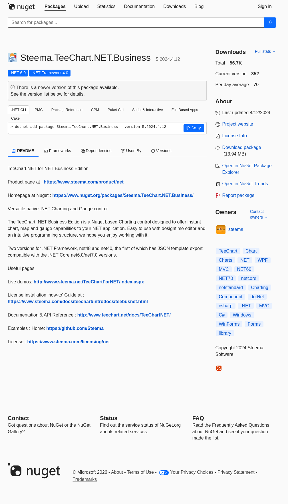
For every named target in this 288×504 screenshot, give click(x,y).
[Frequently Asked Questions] (198, 418)
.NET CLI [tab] (18, 110)
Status (108, 418)
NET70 (226, 278)
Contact (18, 418)
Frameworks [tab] (57, 151)
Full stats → (265, 51)
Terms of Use (140, 472)
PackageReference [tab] (66, 110)
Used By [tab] (131, 151)
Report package (238, 195)
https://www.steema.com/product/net (83, 182)
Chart (251, 251)
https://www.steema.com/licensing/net (68, 341)
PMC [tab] (39, 110)
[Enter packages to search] (136, 22)
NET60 (244, 269)
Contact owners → (259, 214)
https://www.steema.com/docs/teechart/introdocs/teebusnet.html (78, 301)
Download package (241, 147)
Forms (254, 324)
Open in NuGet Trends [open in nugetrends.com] (245, 183)
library (225, 333)
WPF (263, 260)
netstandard (231, 287)
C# (222, 315)
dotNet (257, 296)
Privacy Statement (236, 472)
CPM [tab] (95, 110)
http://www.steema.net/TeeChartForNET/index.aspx (89, 281)
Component (231, 296)
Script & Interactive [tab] (147, 110)
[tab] (55, 6)
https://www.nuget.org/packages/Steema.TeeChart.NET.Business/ (123, 195)
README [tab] (23, 151)
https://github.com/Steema (75, 328)
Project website (237, 124)
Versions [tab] (161, 151)
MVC (224, 269)
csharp (226, 305)
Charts (225, 260)
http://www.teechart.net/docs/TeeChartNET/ (124, 315)
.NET (246, 305)
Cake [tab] (15, 118)
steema (235, 229)
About (117, 472)
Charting (259, 287)
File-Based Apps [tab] (185, 110)
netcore (248, 278)
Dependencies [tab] (96, 151)
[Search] (270, 22)
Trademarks (85, 479)
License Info (234, 135)
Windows (242, 315)
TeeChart (228, 251)
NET (244, 260)
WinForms (229, 324)
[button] (194, 128)
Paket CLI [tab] (116, 110)
